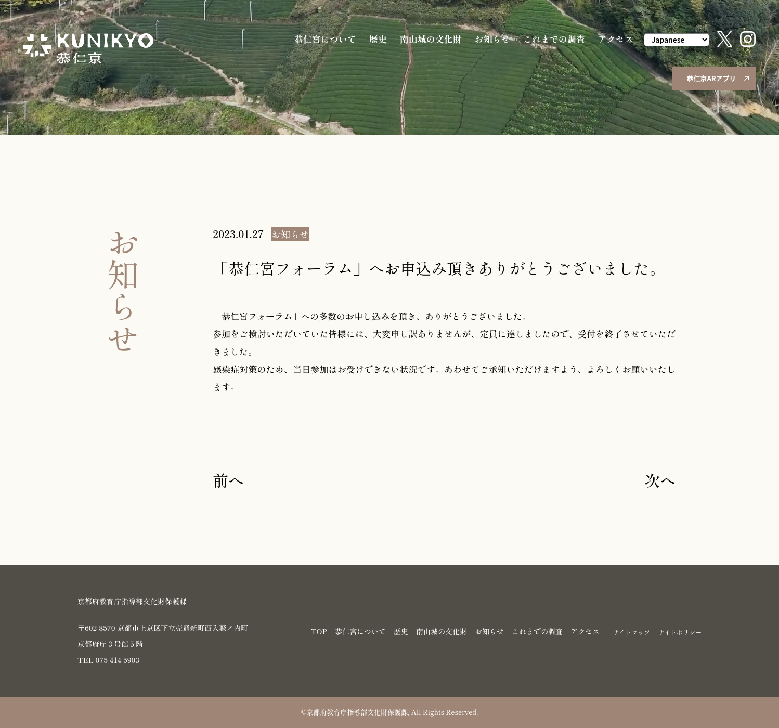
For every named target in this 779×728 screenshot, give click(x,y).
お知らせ (492, 38)
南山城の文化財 (431, 38)
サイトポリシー (680, 632)
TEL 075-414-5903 (108, 660)
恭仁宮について (325, 38)
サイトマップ (631, 632)
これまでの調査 (554, 38)
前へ (228, 480)
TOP (319, 631)
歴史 (378, 38)
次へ (660, 480)
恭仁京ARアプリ (717, 78)
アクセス (615, 38)
